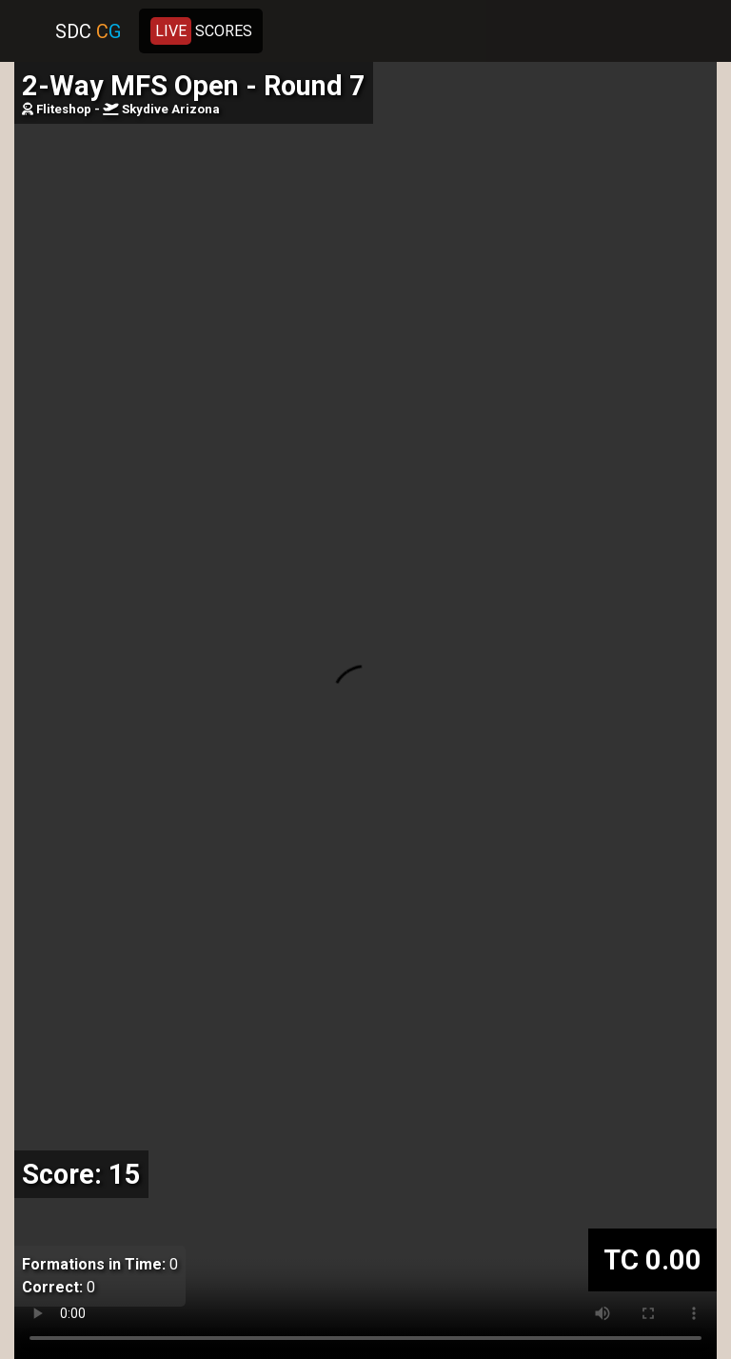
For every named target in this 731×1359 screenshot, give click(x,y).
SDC (88, 31)
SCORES (201, 31)
